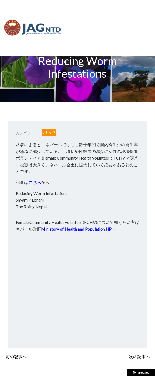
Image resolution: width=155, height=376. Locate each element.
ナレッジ (49, 132)
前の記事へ (16, 356)
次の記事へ (139, 356)
